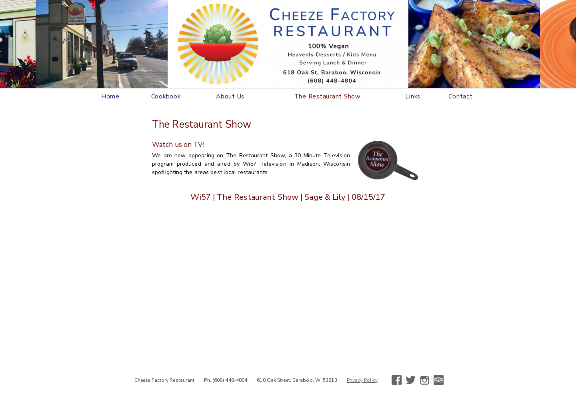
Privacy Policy (362, 380)
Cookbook (166, 96)
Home (110, 96)
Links (412, 96)
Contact (460, 96)
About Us (230, 96)
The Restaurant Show (327, 96)
